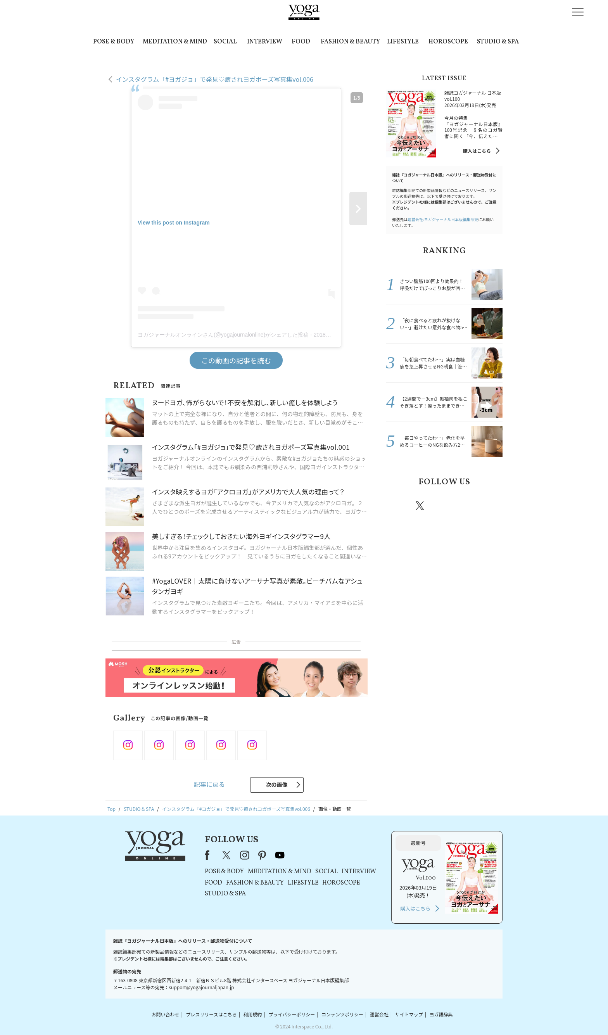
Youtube (489, 506)
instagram (443, 505)
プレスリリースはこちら (211, 1014)
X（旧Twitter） (227, 855)
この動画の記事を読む (236, 360)
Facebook (398, 506)
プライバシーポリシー (291, 1014)
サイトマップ (409, 1014)
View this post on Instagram (174, 222)
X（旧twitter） (421, 506)
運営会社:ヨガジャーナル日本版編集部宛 (443, 219)
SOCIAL (225, 42)
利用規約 (253, 1014)
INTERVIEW (264, 42)
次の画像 (277, 784)
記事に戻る (209, 784)
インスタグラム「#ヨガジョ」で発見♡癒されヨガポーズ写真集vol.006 (214, 79)
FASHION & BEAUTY (350, 42)
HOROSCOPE (448, 42)
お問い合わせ (165, 1014)
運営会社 (379, 1014)
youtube (280, 855)
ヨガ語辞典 (441, 1014)
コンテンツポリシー (342, 1014)
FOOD (301, 42)
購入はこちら (477, 150)
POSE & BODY (113, 42)
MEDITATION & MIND (175, 42)
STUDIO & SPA (498, 42)
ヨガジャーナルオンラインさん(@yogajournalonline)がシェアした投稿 (223, 335)
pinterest (467, 506)
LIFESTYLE (403, 42)
